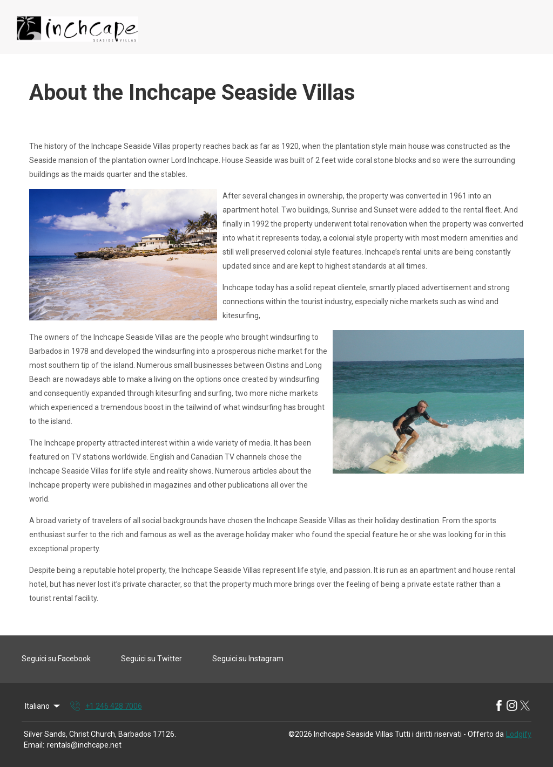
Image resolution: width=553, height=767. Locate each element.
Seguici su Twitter (151, 658)
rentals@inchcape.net (84, 745)
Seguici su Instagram (248, 658)
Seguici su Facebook (56, 658)
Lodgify (518, 734)
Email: (34, 745)
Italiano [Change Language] (43, 706)
